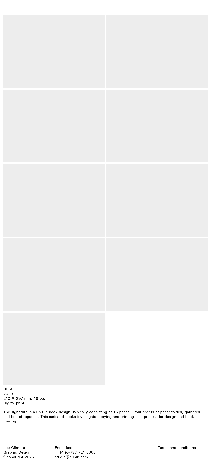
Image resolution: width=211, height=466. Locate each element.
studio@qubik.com (71, 457)
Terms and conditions (177, 447)
